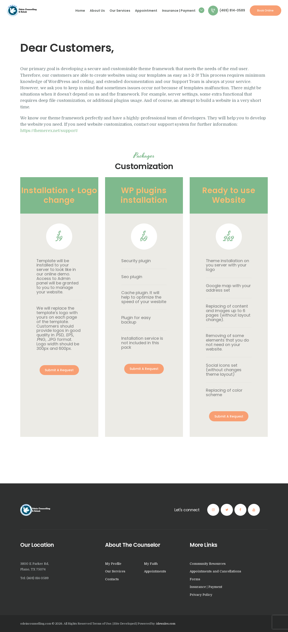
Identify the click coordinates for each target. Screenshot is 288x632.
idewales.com (165, 623)
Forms (195, 579)
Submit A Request (59, 370)
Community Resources (208, 563)
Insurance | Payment (206, 587)
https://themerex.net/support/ (49, 130)
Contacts (112, 579)
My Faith (151, 563)
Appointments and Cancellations (215, 571)
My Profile (113, 563)
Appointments (155, 571)
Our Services (115, 571)
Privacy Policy (201, 594)
